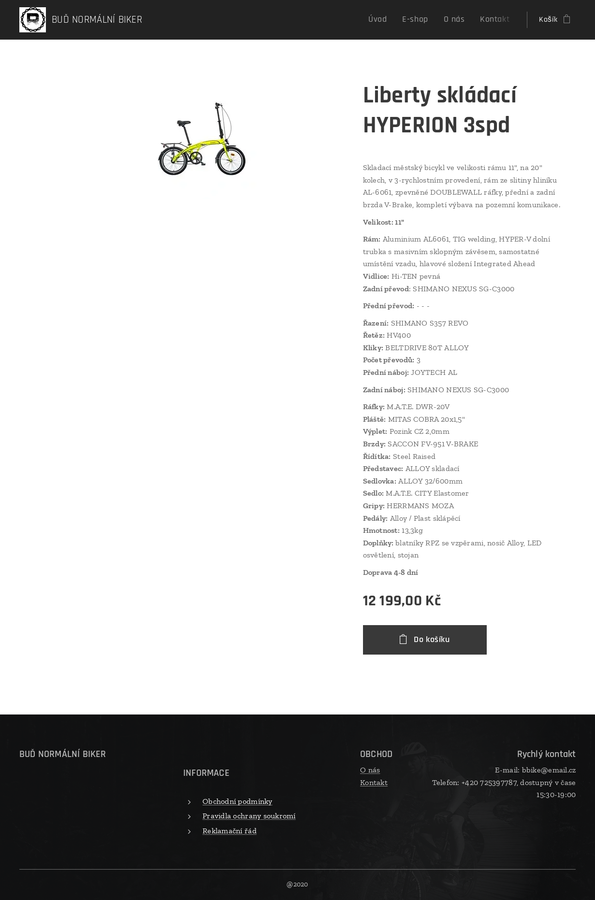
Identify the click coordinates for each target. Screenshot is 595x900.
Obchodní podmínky (238, 800)
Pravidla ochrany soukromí (249, 815)
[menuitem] (390, 20)
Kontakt (374, 781)
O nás (370, 769)
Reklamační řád (230, 830)
